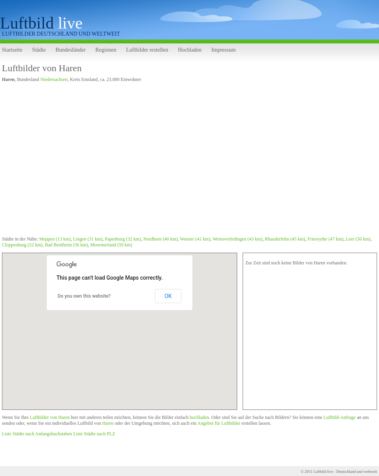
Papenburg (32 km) (123, 239)
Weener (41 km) (195, 239)
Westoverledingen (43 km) (238, 239)
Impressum (223, 50)
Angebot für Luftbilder (218, 423)
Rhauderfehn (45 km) (285, 239)
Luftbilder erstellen (147, 50)
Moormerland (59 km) (111, 245)
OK (168, 296)
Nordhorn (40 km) (160, 239)
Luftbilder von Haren (42, 68)
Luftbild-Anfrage (340, 417)
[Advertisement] (75, 160)
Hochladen (190, 50)
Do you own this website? (84, 296)
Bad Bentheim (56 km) (66, 245)
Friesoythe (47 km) (325, 239)
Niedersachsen (54, 79)
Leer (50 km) (358, 239)
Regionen (105, 50)
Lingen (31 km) (87, 239)
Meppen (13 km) (55, 239)
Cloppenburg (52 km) (22, 245)
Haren (107, 423)
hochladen (199, 417)
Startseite (12, 50)
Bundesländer (70, 50)
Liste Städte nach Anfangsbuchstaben (37, 433)
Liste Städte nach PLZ (94, 433)
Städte (39, 50)
